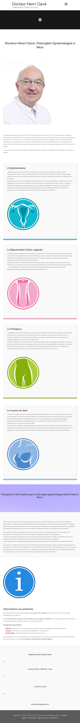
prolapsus (12, 333)
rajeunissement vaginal (16, 253)
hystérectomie (12, 172)
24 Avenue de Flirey (34, 150)
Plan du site (32, 718)
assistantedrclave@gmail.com (40, 704)
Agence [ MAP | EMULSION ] (48, 718)
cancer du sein (24, 414)
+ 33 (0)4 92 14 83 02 (40, 687)
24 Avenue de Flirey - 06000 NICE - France (40, 669)
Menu (66, 4)
